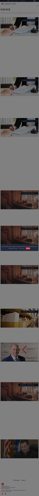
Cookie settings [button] (21, 248)
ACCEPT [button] (28, 248)
